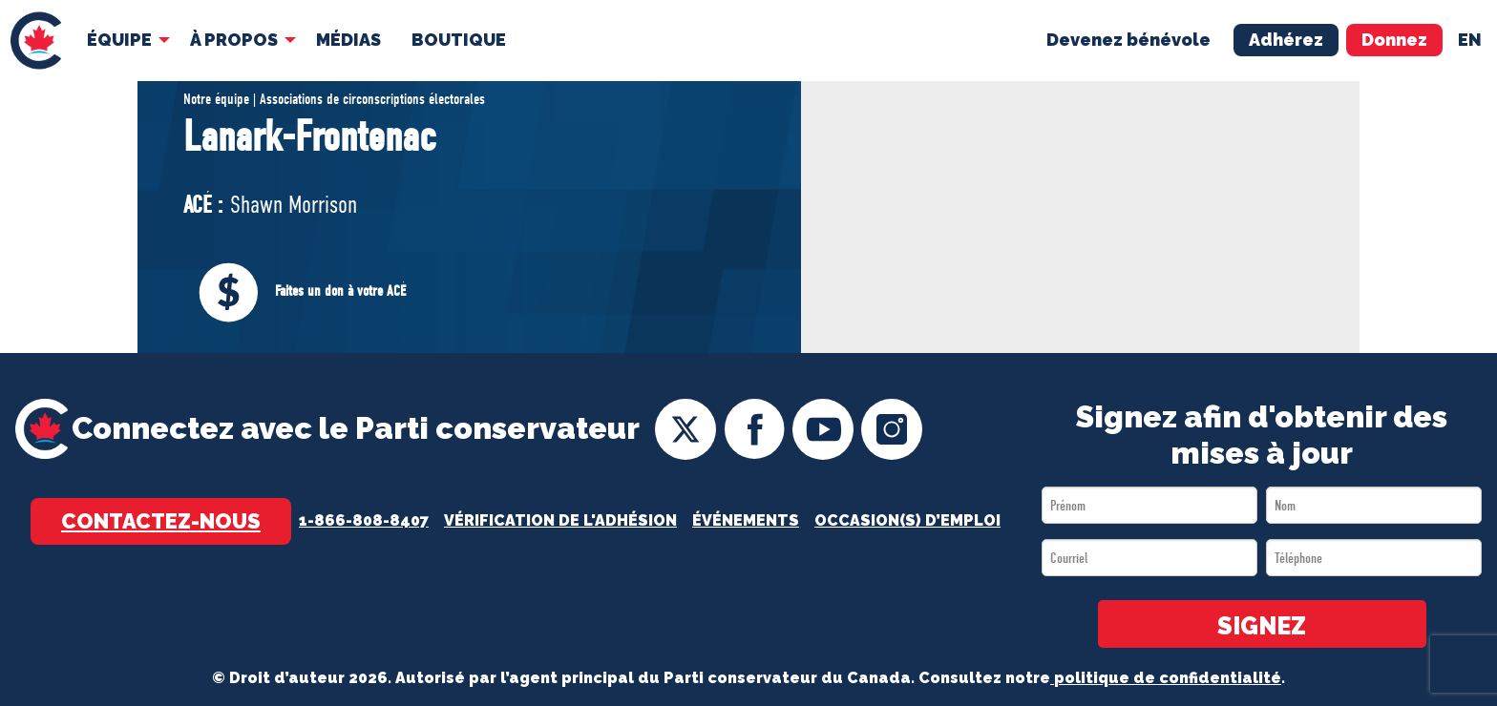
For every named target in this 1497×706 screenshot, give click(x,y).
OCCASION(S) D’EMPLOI (907, 520)
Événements (745, 520)
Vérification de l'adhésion (560, 520)
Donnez (1394, 40)
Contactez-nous (161, 521)
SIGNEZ (1261, 626)
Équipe (119, 40)
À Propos (234, 40)
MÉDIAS (348, 40)
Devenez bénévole (1128, 40)
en (1470, 40)
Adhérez (1286, 40)
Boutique (458, 40)
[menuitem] (36, 40)
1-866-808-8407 (364, 520)
